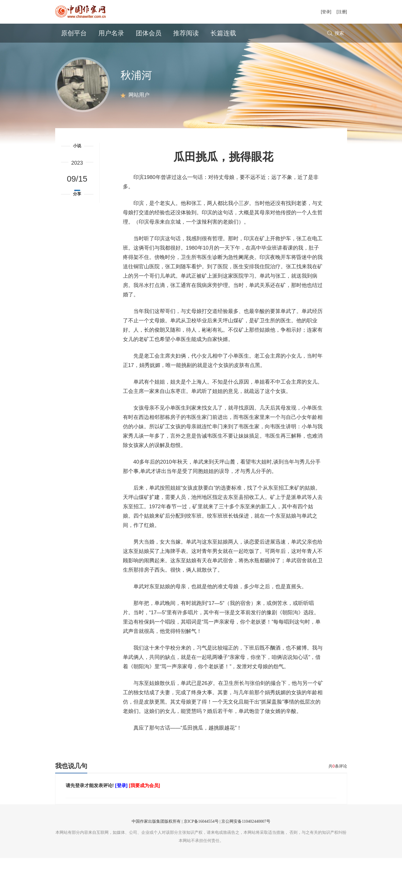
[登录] (326, 11)
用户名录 (111, 33)
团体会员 (148, 33)
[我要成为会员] (144, 804)
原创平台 (74, 33)
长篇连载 (223, 33)
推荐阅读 (186, 33)
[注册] (342, 11)
